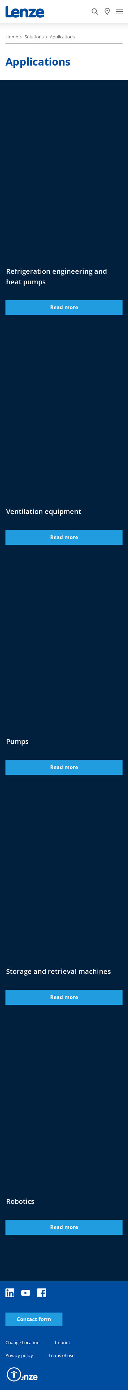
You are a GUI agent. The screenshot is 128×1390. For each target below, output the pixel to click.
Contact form (34, 1319)
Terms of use (61, 1355)
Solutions (34, 37)
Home (11, 37)
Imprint (62, 1342)
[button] (14, 1374)
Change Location (22, 1342)
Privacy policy (19, 1355)
